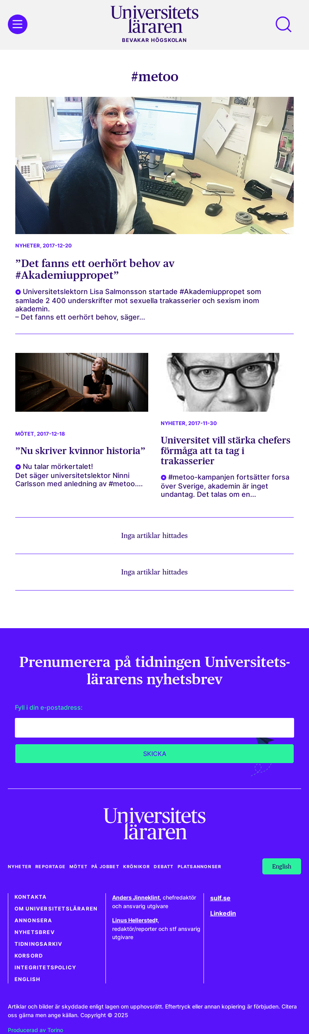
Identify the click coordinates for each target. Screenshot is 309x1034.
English (27, 979)
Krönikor (136, 866)
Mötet (24, 434)
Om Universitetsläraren (56, 909)
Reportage (50, 866)
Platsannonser (200, 866)
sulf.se (220, 898)
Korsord (29, 956)
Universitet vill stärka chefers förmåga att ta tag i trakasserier (226, 450)
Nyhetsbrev (35, 932)
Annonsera (34, 920)
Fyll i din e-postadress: (49, 707)
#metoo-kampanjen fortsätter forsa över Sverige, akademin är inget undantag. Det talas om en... (225, 485)
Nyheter (27, 246)
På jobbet (105, 866)
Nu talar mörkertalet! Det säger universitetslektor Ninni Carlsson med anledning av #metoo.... (79, 475)
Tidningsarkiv (39, 944)
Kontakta (31, 897)
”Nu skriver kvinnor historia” (80, 450)
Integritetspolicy (45, 967)
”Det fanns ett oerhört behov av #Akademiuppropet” (94, 269)
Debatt (163, 866)
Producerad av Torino (35, 1030)
